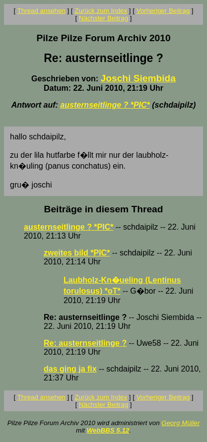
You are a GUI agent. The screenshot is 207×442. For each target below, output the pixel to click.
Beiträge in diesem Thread (103, 209)
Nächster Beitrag (103, 18)
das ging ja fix (70, 369)
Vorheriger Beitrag (163, 10)
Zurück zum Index (100, 10)
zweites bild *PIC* (77, 253)
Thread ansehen (41, 10)
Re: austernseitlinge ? (85, 343)
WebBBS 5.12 (108, 430)
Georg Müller (180, 423)
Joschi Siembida (138, 78)
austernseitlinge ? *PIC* (105, 105)
